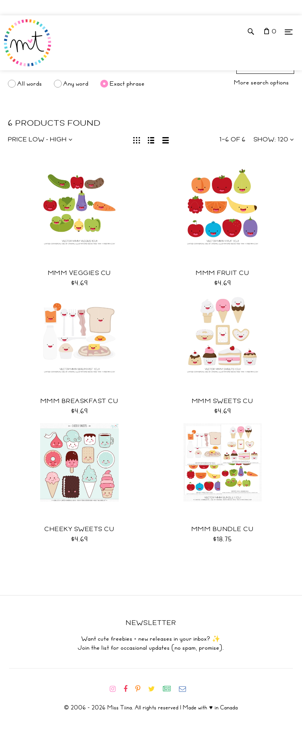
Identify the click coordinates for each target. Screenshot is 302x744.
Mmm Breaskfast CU (80, 401)
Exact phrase (127, 83)
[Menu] (288, 31)
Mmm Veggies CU (79, 273)
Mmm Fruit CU (222, 273)
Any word (75, 83)
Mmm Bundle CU (223, 529)
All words (29, 83)
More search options (261, 82)
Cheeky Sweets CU (79, 529)
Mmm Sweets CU (223, 401)
